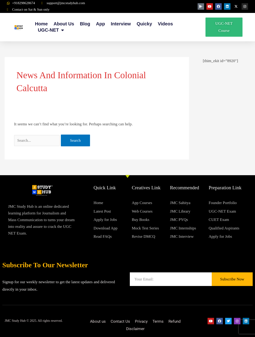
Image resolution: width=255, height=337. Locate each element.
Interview (121, 23)
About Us (63, 23)
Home (41, 23)
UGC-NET (51, 30)
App (100, 23)
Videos (165, 23)
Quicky (144, 23)
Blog (85, 23)
